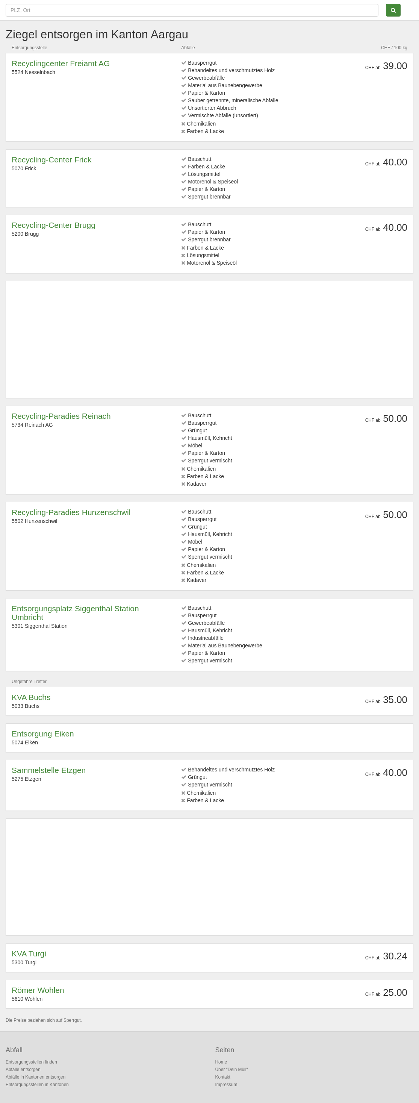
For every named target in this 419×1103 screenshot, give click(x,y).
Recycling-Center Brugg (53, 225)
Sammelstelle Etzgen (49, 770)
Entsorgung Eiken (43, 733)
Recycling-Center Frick (51, 159)
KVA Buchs (31, 697)
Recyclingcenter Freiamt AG (61, 63)
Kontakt (222, 1077)
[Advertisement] (209, 339)
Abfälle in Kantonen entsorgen (35, 1077)
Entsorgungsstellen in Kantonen (37, 1084)
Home (221, 1062)
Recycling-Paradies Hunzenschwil (71, 512)
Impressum (226, 1084)
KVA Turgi (29, 953)
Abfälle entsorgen (23, 1069)
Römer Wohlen (38, 990)
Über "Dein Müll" (231, 1069)
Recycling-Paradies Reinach (61, 416)
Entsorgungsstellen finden (31, 1062)
